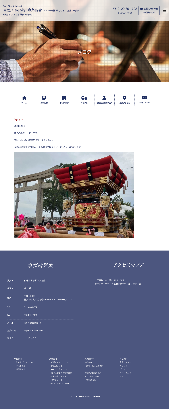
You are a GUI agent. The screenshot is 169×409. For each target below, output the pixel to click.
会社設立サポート (58, 376)
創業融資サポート (58, 366)
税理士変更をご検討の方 (61, 373)
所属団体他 (20, 369)
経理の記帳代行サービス (61, 383)
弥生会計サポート (58, 380)
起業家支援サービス (59, 362)
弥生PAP (90, 362)
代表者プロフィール (24, 362)
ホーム (122, 376)
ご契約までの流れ (93, 376)
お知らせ (123, 366)
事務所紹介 (18, 359)
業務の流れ (91, 380)
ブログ (122, 369)
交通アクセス (125, 362)
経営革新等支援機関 (94, 366)
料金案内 (123, 359)
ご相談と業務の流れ (92, 373)
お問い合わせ (125, 373)
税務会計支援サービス (60, 369)
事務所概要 (20, 366)
